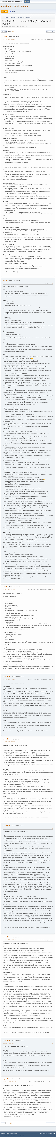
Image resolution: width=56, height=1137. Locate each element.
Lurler (5, 36)
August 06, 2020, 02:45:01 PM (9, 1043)
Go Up (3, 1123)
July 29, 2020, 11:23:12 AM (9, 828)
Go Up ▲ (53, 1133)
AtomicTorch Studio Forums (14, 6)
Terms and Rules (46, 1133)
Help (41, 1133)
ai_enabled (6, 676)
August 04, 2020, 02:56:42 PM (9, 939)
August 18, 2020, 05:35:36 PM (9, 1081)
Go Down (4, 31)
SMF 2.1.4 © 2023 (5, 1133)
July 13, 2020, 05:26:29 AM (9, 282)
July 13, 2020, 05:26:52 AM (9, 589)
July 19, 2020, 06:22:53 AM (9, 679)
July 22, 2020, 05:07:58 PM (9, 741)
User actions (50, 31)
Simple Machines (13, 1133)
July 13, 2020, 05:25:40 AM (9, 39)
